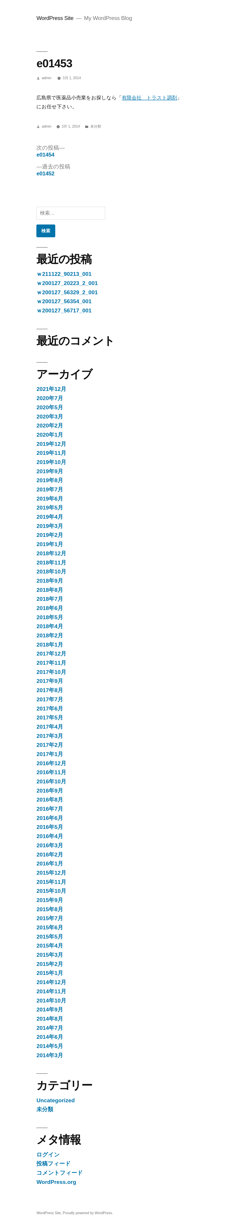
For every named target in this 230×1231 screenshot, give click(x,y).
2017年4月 (49, 727)
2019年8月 (49, 480)
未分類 (95, 126)
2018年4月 (49, 626)
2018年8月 (49, 590)
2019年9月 (49, 471)
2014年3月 (49, 1055)
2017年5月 (49, 718)
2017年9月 (49, 681)
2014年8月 (49, 1019)
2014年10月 (51, 1001)
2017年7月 (49, 699)
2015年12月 (51, 873)
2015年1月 (49, 973)
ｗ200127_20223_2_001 (67, 283)
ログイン (48, 1155)
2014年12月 (51, 982)
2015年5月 (49, 937)
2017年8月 (49, 690)
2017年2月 (49, 745)
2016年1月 (49, 864)
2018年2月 (49, 635)
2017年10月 (51, 672)
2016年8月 (49, 800)
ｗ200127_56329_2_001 (67, 292)
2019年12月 (51, 444)
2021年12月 (51, 389)
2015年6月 (49, 927)
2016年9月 (49, 791)
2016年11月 (51, 772)
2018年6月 (49, 608)
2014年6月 (49, 1037)
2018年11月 (51, 563)
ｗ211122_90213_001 (63, 274)
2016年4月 (49, 836)
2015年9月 (49, 900)
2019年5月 (49, 508)
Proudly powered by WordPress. (88, 1213)
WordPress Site (54, 18)
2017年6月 (49, 709)
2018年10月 (51, 572)
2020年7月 (49, 398)
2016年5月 (49, 827)
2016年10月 (51, 781)
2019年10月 (51, 462)
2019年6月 (49, 499)
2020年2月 (49, 426)
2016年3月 (49, 845)
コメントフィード (59, 1173)
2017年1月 (49, 754)
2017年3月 (49, 736)
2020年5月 (49, 407)
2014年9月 (49, 1010)
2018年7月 (49, 599)
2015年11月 (51, 882)
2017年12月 (51, 654)
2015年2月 (49, 964)
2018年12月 (51, 553)
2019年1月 (49, 544)
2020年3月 (49, 417)
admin (46, 78)
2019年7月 (49, 489)
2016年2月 (49, 855)
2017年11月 (51, 663)
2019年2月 (49, 535)
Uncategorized (55, 1100)
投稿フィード (53, 1164)
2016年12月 (51, 763)
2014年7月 (49, 1028)
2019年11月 (51, 453)
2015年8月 (49, 909)
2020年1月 (49, 435)
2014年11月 (51, 991)
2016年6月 (49, 818)
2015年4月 (49, 946)
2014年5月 (49, 1046)
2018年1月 (49, 645)
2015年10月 (51, 891)
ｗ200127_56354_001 (63, 301)
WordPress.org (56, 1182)
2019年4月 (49, 517)
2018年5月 (49, 617)
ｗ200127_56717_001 (63, 310)
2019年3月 (49, 526)
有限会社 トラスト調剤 (149, 97)
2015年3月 (49, 955)
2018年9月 (49, 581)
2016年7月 (49, 809)
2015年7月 (49, 918)
